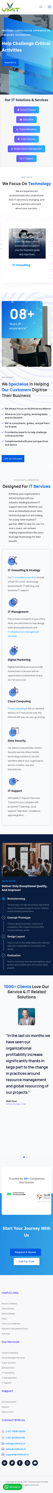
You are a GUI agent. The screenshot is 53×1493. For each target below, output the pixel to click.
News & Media (8, 1313)
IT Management (9, 1377)
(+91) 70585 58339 (15, 1431)
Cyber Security (26, 139)
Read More (10, 67)
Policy (4, 1318)
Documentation (9, 1401)
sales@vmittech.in (16, 1449)
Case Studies (8, 1308)
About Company (9, 1303)
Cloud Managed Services (13, 1357)
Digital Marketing (26, 129)
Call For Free (26, 1261)
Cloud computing (16, 708)
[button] (24, 1157)
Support (5, 1406)
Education (26, 119)
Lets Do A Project (13, 458)
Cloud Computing (10, 1352)
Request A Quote (25, 1252)
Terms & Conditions (11, 1323)
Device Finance (26, 109)
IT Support (26, 158)
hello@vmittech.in (15, 1443)
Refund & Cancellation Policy (15, 1328)
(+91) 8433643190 (15, 1437)
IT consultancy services (24, 577)
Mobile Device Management (26, 148)
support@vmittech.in (17, 1454)
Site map (6, 1333)
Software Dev (8, 1367)
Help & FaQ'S (7, 1411)
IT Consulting (21, 265)
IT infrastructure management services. (23, 634)
